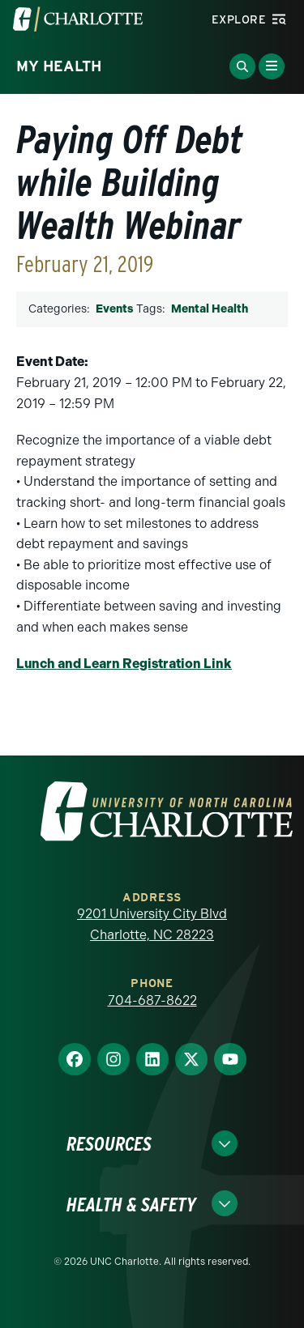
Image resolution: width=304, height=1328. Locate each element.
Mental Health (209, 309)
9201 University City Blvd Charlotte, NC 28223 (152, 924)
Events (114, 309)
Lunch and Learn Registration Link (124, 663)
